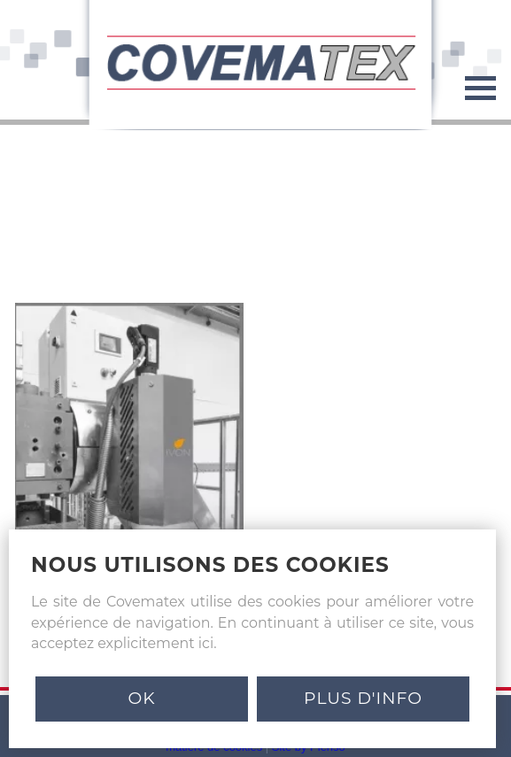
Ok (141, 698)
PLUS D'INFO (363, 698)
